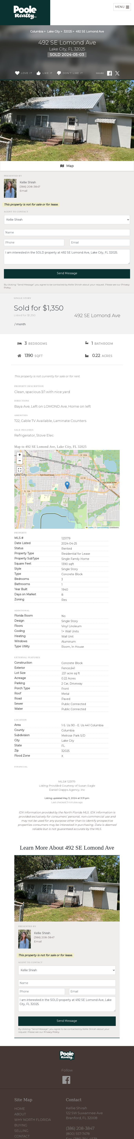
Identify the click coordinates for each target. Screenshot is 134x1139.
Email (23, 190)
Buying (20, 1125)
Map (67, 166)
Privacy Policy (51, 1031)
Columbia (36, 31)
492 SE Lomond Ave (90, 31)
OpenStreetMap (103, 528)
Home (19, 1109)
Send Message (67, 273)
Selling (21, 1131)
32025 (68, 31)
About (20, 1114)
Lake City (53, 31)
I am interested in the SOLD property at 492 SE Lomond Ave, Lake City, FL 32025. (67, 256)
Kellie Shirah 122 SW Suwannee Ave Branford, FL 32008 (84, 1113)
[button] (67, 485)
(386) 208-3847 (30, 186)
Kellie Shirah (28, 182)
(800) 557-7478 (78, 1134)
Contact (22, 1136)
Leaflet (89, 528)
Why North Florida (32, 1120)
